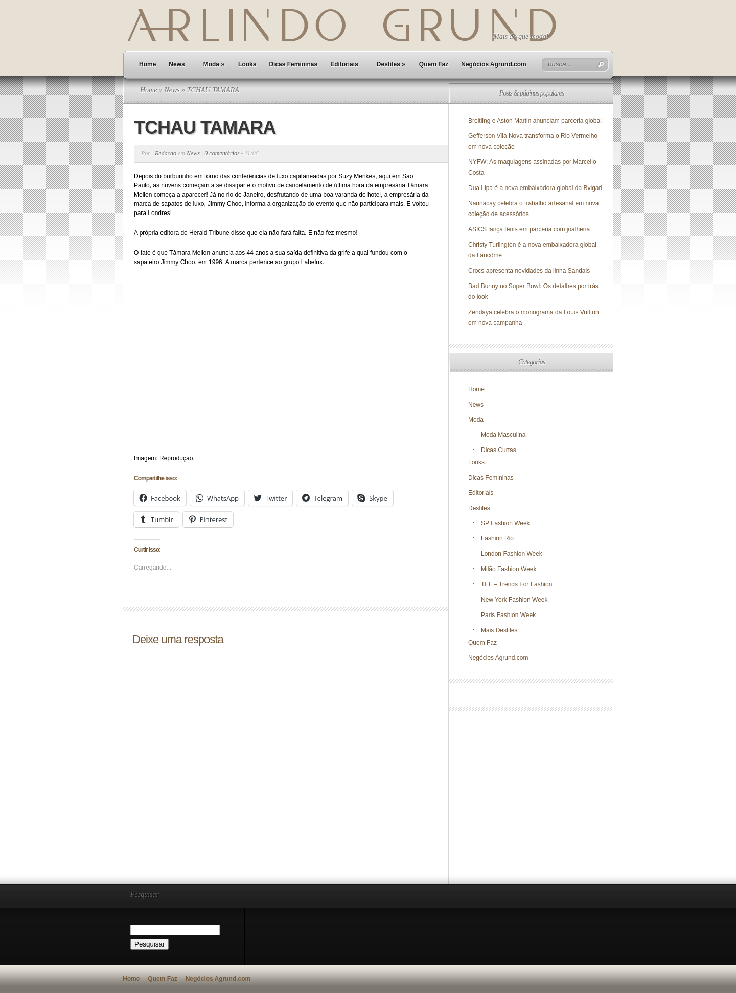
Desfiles (391, 64)
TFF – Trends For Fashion (516, 584)
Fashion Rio (497, 538)
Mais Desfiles (499, 630)
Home (147, 64)
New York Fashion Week (514, 599)
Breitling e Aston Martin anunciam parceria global (535, 120)
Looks (247, 64)
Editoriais (344, 64)
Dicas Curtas (498, 450)
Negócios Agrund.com (493, 64)
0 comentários (221, 153)
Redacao (165, 153)
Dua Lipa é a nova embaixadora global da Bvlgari (535, 188)
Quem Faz (433, 64)
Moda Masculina (503, 434)
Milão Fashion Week (509, 569)
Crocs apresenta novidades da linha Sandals (529, 270)
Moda (213, 64)
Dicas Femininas (293, 64)
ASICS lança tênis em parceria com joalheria (529, 229)
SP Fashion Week (505, 523)
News (177, 64)
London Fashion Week (511, 553)
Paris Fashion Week (508, 615)
